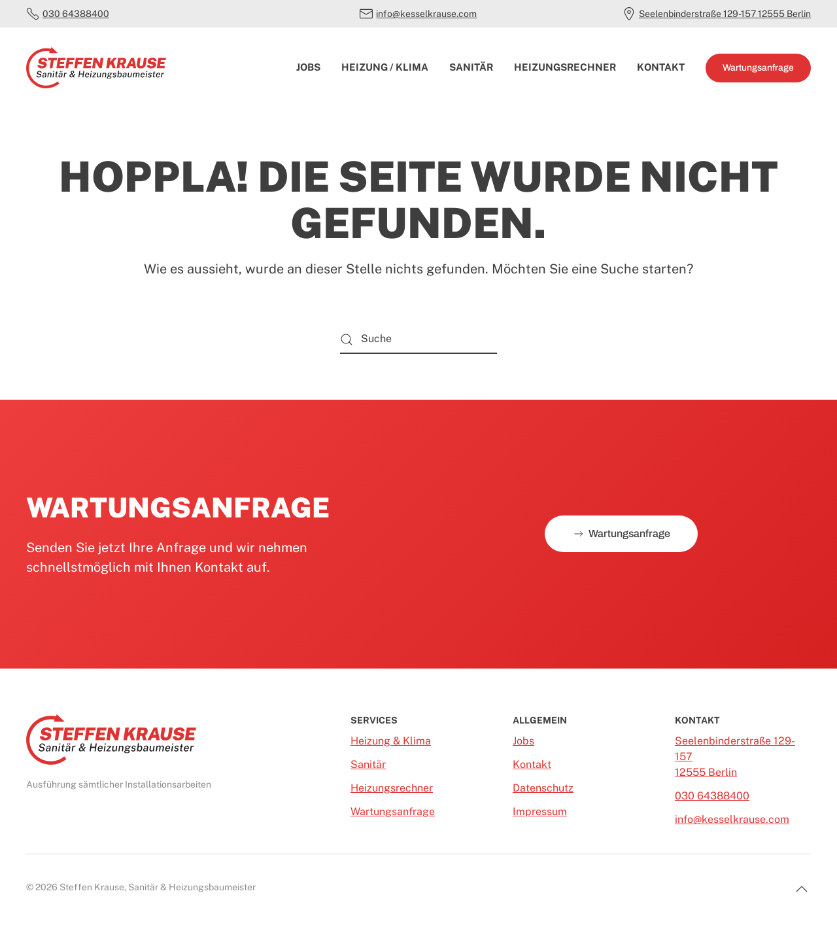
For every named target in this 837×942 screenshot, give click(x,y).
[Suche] (418, 339)
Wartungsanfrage (758, 68)
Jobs (308, 67)
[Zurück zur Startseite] (96, 68)
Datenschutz (543, 788)
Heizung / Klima (384, 67)
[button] (802, 889)
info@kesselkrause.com (418, 13)
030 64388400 (67, 13)
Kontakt (661, 67)
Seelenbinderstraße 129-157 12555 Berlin (717, 13)
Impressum (540, 811)
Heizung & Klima (390, 741)
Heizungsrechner (565, 67)
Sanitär (471, 67)
